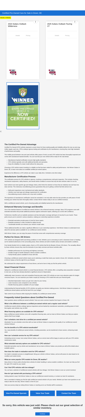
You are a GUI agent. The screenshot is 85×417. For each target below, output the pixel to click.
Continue (42, 414)
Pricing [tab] (28, 35)
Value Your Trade (42, 393)
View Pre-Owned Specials (16, 393)
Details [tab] (18, 35)
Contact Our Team (69, 393)
